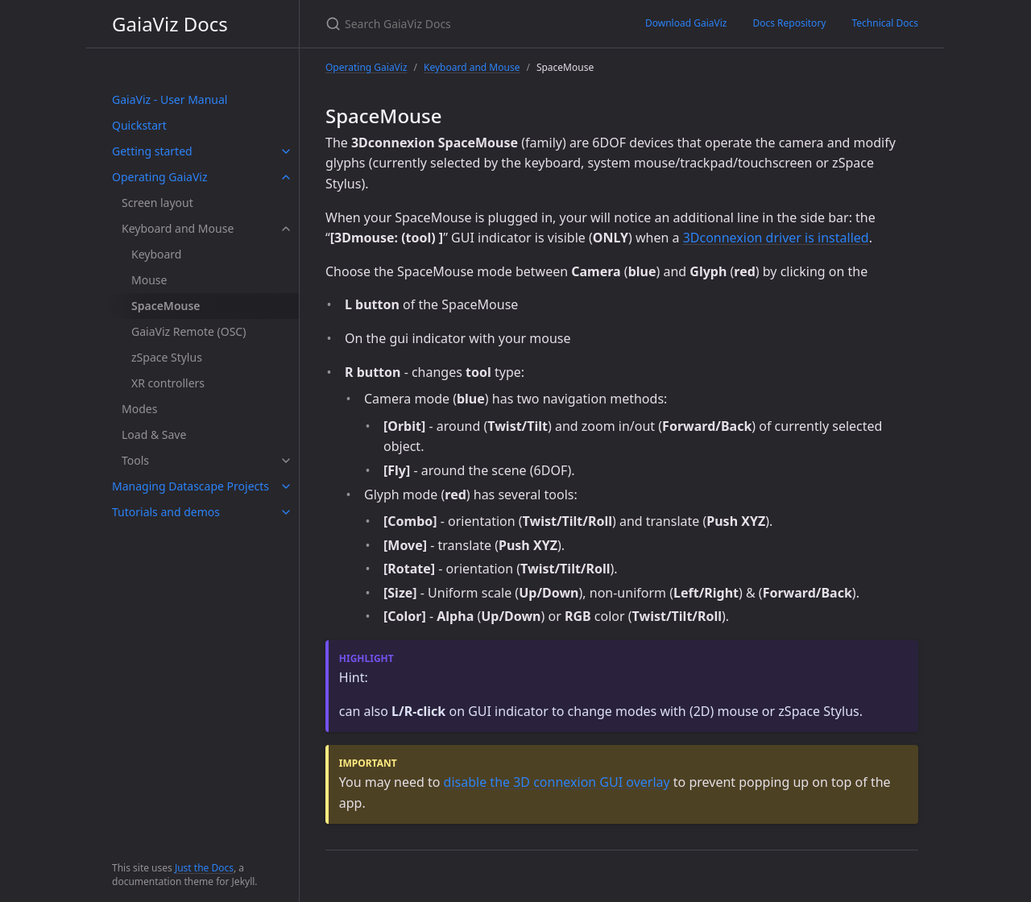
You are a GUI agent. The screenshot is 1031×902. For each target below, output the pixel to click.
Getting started (152, 151)
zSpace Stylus (166, 357)
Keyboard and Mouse (178, 228)
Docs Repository (789, 23)
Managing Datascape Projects (190, 486)
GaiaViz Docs (170, 23)
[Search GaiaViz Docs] (466, 24)
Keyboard (156, 254)
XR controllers (168, 383)
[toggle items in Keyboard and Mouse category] (286, 229)
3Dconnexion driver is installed (776, 237)
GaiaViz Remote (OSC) (188, 331)
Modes (139, 408)
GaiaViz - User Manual (169, 99)
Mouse (149, 280)
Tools (135, 460)
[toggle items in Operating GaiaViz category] (286, 177)
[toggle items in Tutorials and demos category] (286, 512)
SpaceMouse (166, 305)
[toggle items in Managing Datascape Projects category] (286, 486)
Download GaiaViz (686, 23)
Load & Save (154, 434)
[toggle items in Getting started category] (286, 151)
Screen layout (157, 202)
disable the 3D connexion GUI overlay (557, 782)
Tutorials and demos (166, 511)
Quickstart (139, 125)
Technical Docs (884, 23)
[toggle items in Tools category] (286, 461)
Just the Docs (204, 868)
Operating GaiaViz (159, 176)
